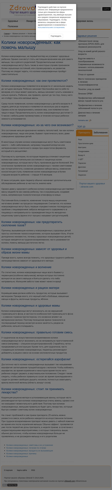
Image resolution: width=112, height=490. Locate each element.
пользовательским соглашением (51, 27)
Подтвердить (56, 36)
